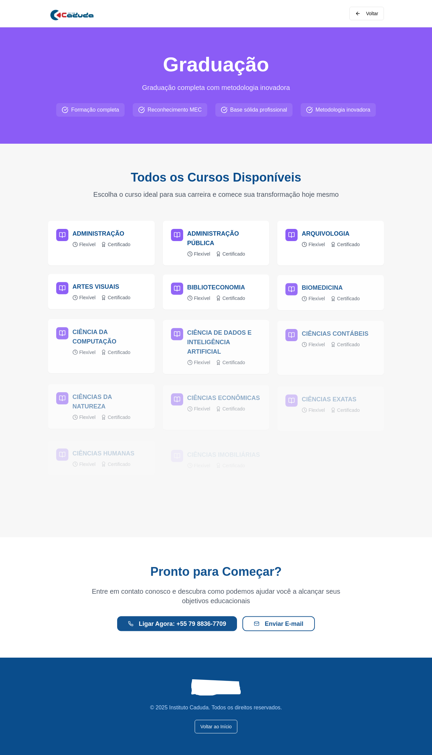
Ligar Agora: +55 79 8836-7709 (177, 628)
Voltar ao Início (216, 726)
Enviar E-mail (278, 628)
